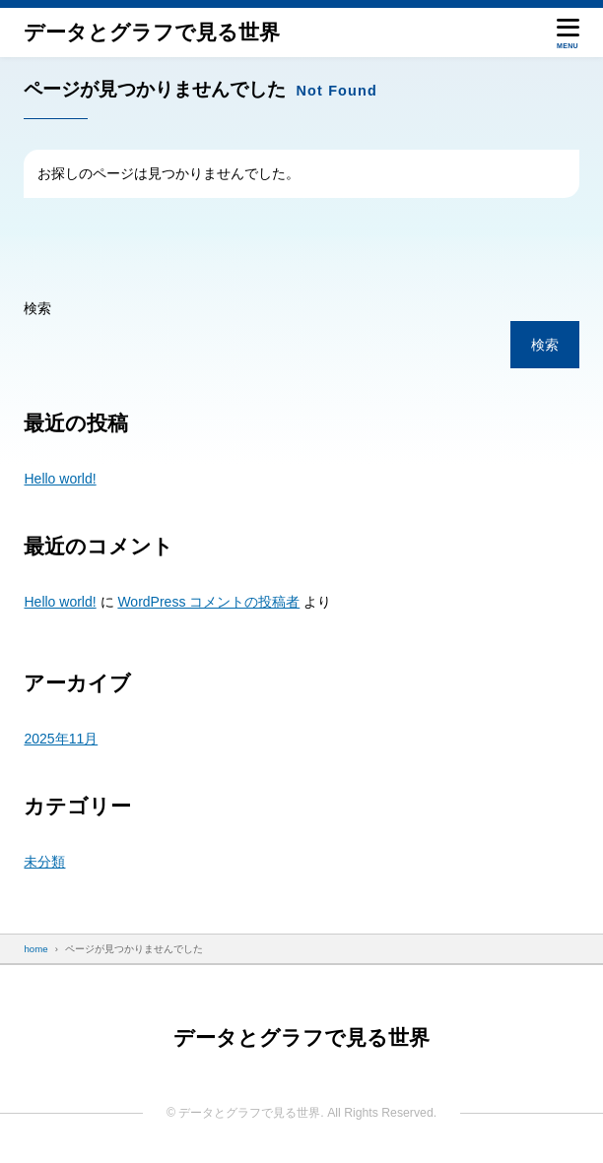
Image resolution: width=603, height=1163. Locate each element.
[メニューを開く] (568, 32)
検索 (37, 308)
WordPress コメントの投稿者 (208, 602)
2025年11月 (61, 738)
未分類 (44, 862)
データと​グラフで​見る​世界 (152, 32)
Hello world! (60, 478)
